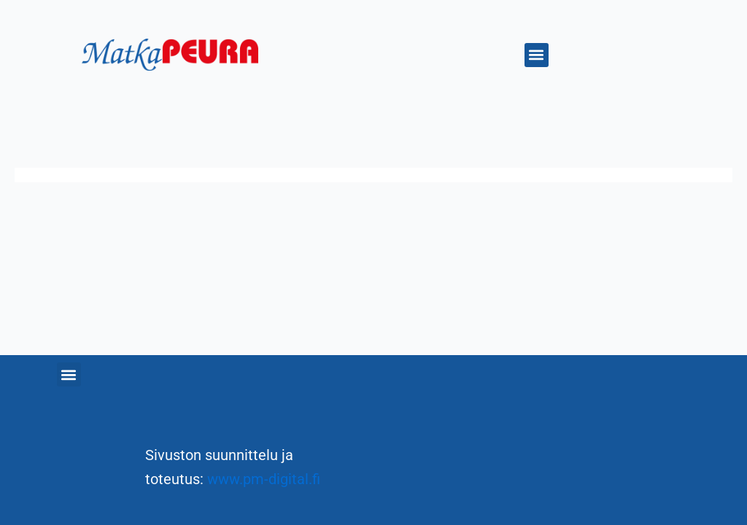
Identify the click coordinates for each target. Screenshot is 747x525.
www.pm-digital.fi (263, 479)
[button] (537, 55)
